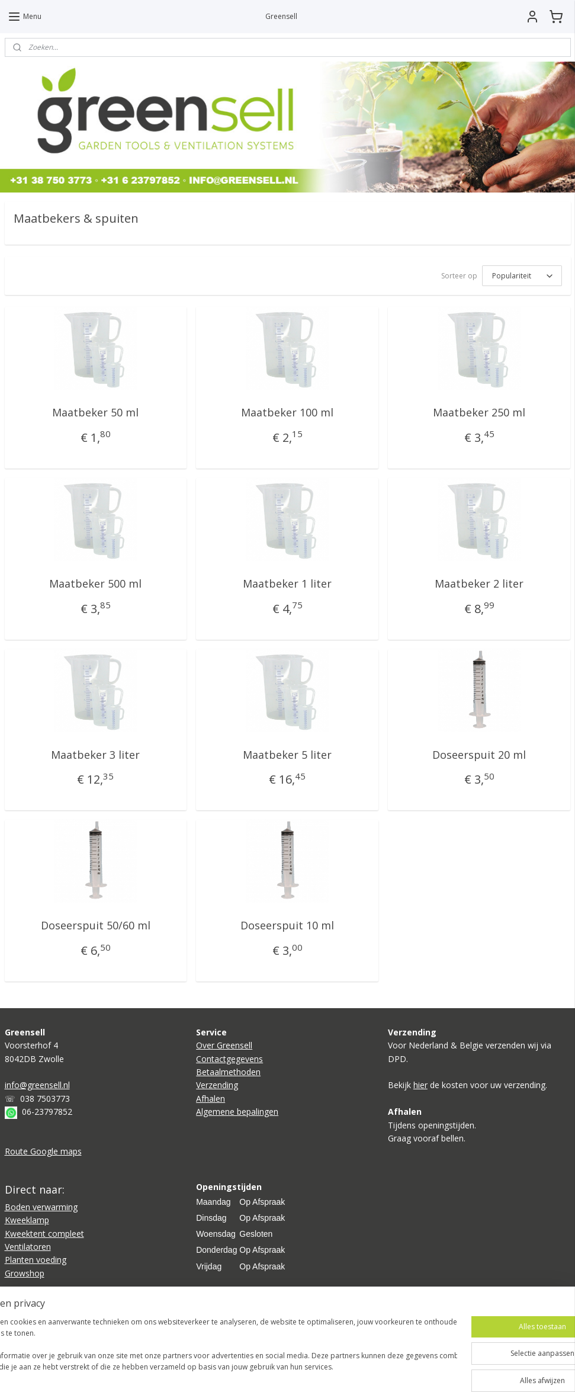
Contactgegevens (229, 1058)
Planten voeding (35, 1259)
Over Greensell (224, 1045)
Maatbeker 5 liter (287, 754)
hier (420, 1084)
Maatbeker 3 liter (95, 754)
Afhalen (210, 1098)
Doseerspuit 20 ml (479, 754)
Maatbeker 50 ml (95, 412)
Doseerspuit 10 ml (287, 925)
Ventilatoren (28, 1246)
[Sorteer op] (522, 276)
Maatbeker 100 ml (287, 412)
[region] (209, 1351)
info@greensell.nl (37, 1084)
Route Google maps (43, 1151)
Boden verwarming (41, 1207)
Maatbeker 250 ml (479, 412)
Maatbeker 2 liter (479, 583)
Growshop (24, 1273)
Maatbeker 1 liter (287, 583)
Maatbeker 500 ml (95, 583)
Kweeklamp (27, 1220)
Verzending (217, 1084)
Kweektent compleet (44, 1233)
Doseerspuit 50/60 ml (95, 925)
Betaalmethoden (228, 1071)
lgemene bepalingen (239, 1111)
